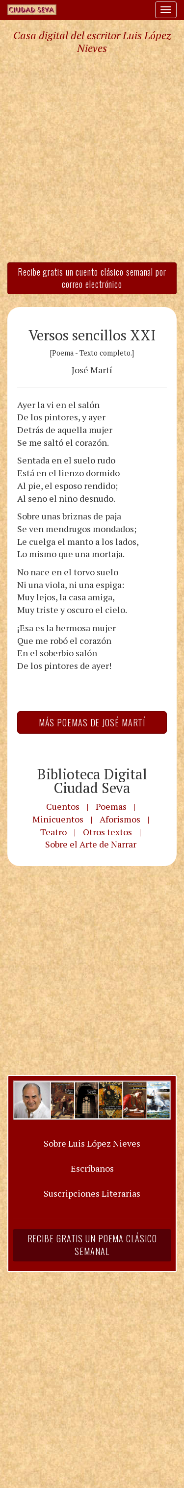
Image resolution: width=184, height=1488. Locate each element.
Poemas (111, 806)
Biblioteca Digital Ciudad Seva (92, 781)
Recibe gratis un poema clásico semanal (92, 1244)
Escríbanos (92, 1168)
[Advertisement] (92, 158)
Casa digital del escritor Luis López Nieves (92, 41)
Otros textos (107, 832)
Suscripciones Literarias (92, 1193)
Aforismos (120, 819)
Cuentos (62, 806)
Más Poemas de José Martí (92, 722)
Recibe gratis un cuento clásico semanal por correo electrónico (92, 278)
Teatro (53, 832)
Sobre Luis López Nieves (92, 1143)
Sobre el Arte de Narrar (90, 844)
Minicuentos (57, 819)
